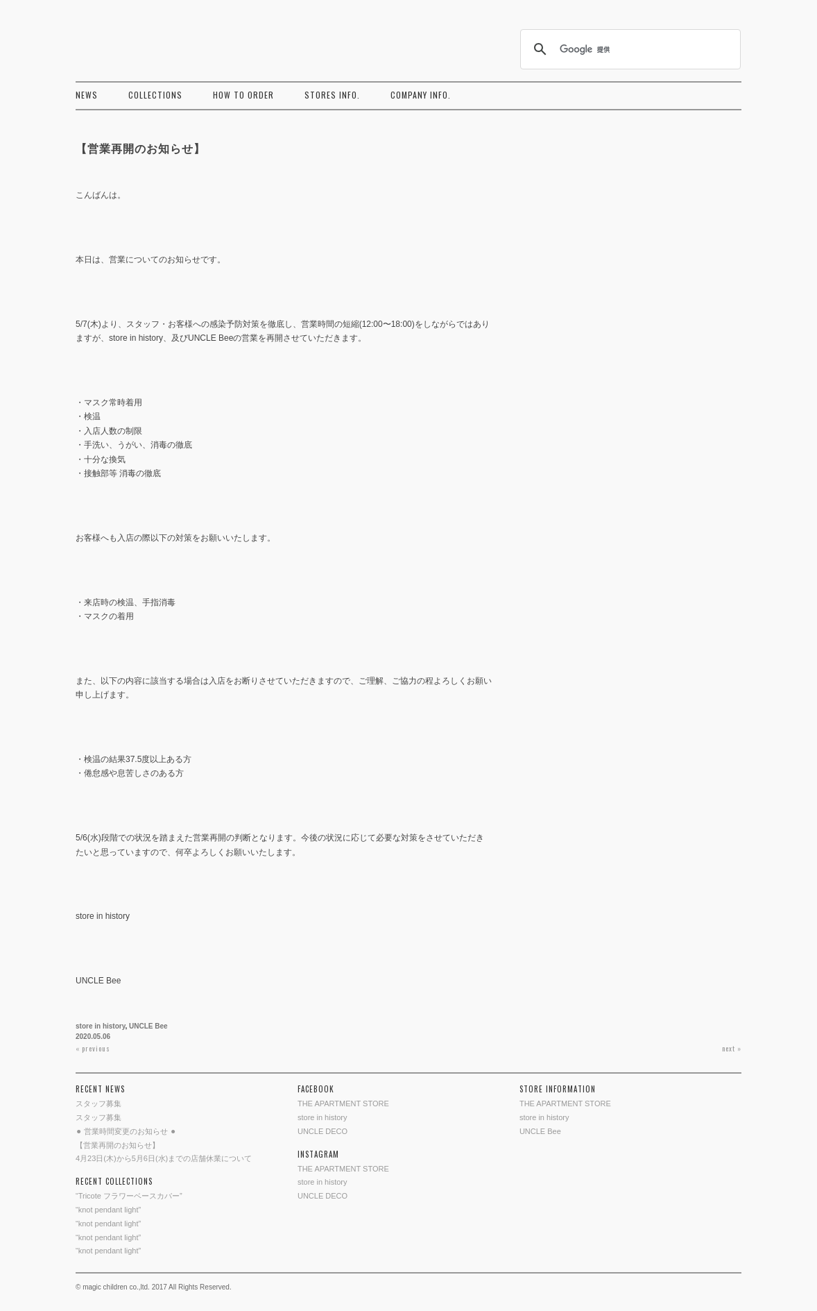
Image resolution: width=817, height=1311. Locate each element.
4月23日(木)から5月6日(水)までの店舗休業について (164, 1158)
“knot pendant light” (108, 1210)
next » (731, 1048)
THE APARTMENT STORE (343, 1103)
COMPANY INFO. (420, 95)
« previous (93, 1048)
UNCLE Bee (148, 1026)
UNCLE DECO (322, 1131)
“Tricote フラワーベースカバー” (129, 1196)
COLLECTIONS (155, 95)
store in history (101, 1026)
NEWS (87, 95)
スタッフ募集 (98, 1103)
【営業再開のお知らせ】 (118, 1145)
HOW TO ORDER (243, 95)
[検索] (628, 49)
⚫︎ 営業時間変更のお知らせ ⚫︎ (126, 1131)
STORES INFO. (332, 95)
